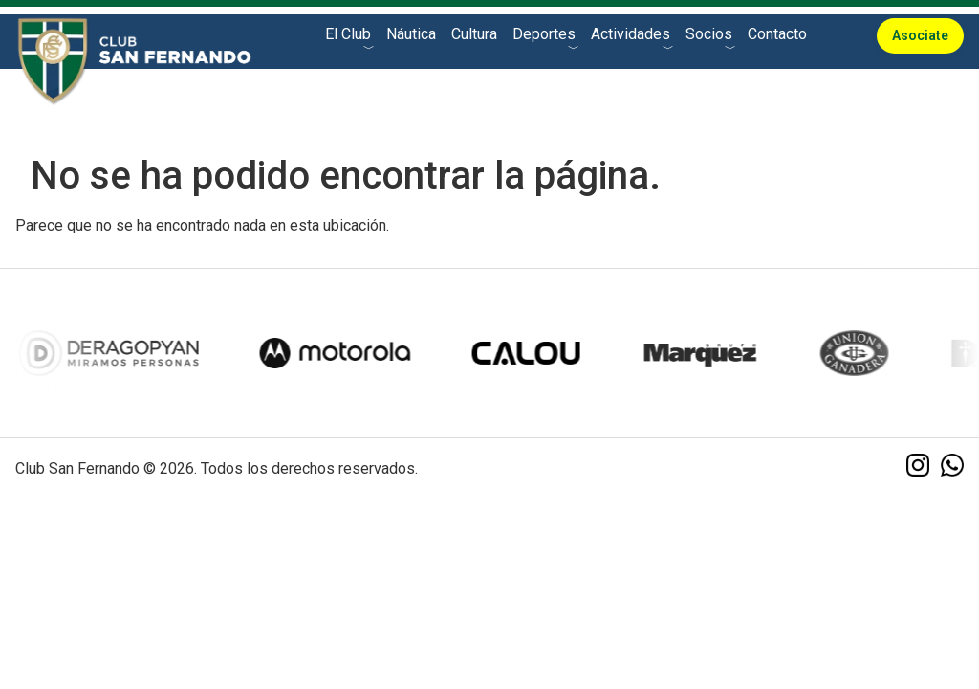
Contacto (777, 34)
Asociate (920, 35)
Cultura (474, 34)
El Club (348, 34)
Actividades (630, 34)
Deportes (544, 34)
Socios (708, 34)
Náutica (411, 34)
